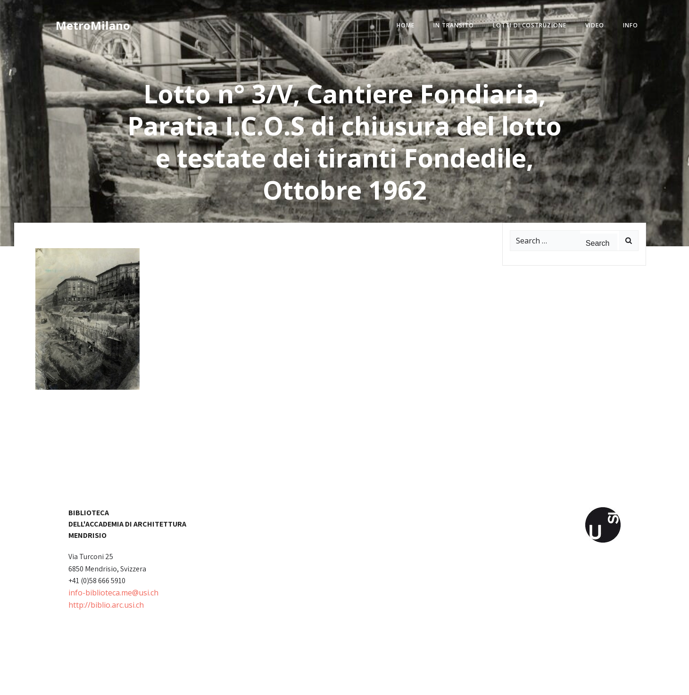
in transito (453, 25)
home (406, 25)
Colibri (451, 681)
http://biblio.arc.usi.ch (106, 605)
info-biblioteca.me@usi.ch (113, 592)
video (594, 25)
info (630, 25)
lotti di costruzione (529, 25)
